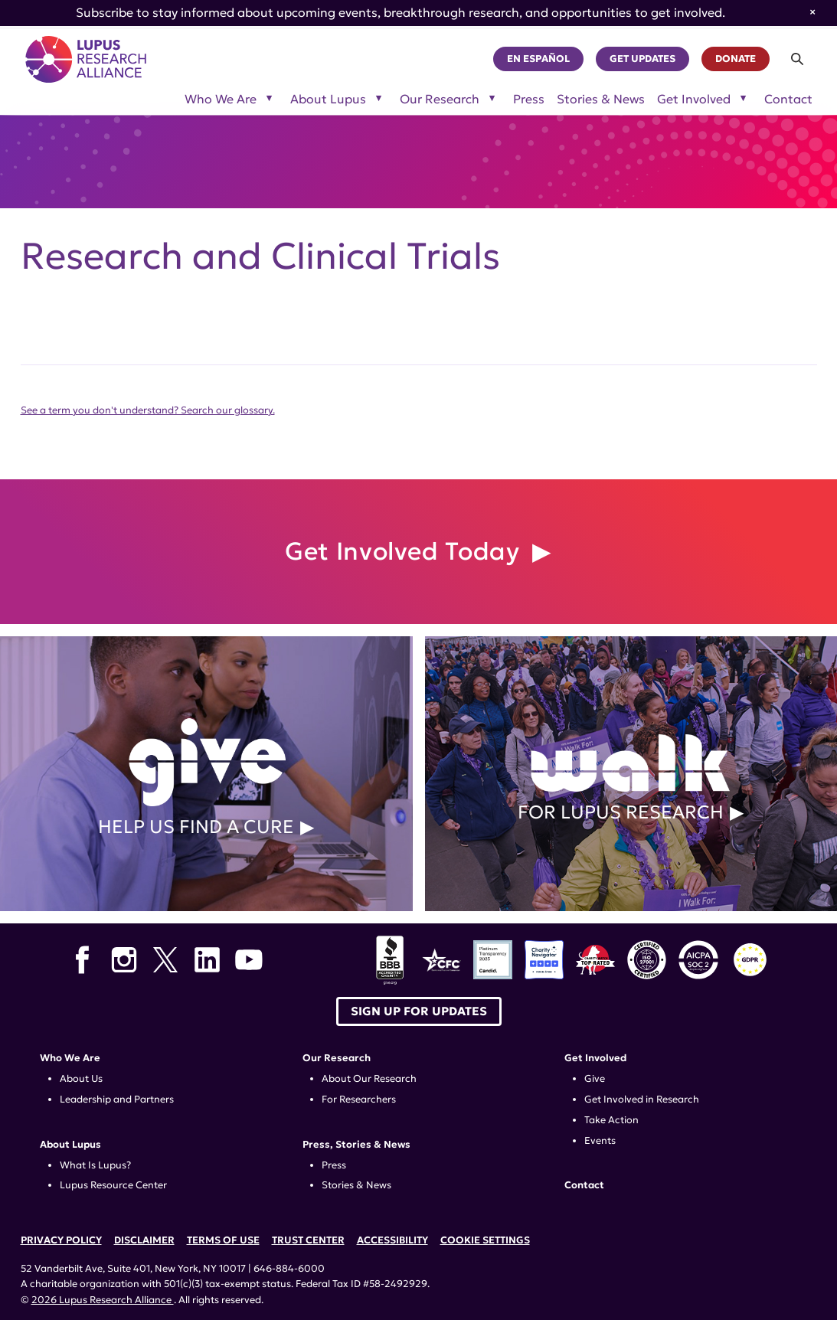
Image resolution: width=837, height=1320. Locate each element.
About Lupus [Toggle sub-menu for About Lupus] (328, 99)
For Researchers (359, 1099)
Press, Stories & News (356, 1145)
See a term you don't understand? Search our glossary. (148, 410)
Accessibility (392, 1240)
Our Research (336, 1058)
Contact (788, 99)
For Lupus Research (631, 773)
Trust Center (308, 1240)
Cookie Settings (485, 1240)
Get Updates (642, 59)
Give (594, 1079)
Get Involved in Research (641, 1099)
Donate (735, 59)
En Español (538, 59)
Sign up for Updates (419, 1011)
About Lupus (70, 1145)
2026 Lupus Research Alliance (102, 1300)
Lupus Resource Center (113, 1185)
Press (528, 99)
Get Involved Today (405, 551)
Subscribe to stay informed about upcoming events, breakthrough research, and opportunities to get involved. (400, 12)
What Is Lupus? (95, 1165)
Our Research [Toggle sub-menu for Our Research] (439, 99)
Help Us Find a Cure (206, 773)
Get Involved (595, 1058)
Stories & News (601, 99)
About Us (81, 1079)
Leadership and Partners (117, 1099)
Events (600, 1141)
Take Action (611, 1120)
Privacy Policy (61, 1240)
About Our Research (369, 1079)
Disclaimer (144, 1240)
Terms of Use (223, 1240)
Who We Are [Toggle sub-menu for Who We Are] (221, 99)
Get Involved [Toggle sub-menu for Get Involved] (694, 99)
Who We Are (70, 1058)
